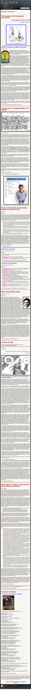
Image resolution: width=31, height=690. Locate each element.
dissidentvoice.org (7, 588)
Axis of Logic (12, 586)
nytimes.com (6, 459)
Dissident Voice (19, 586)
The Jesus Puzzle (8, 526)
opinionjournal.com (7, 288)
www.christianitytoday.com (8, 104)
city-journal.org (6, 338)
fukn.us (5, 673)
